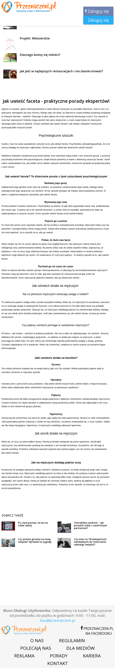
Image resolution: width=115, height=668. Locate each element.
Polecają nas (35, 648)
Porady (59, 656)
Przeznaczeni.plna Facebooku (99, 631)
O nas (37, 640)
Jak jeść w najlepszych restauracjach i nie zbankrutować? (61, 71)
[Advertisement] (56, 506)
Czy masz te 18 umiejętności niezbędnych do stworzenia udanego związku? (90, 542)
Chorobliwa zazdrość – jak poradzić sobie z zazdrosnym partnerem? (90, 525)
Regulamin (72, 640)
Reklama (24, 656)
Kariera (92, 656)
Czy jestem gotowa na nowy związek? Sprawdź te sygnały (35, 540)
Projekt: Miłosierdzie (35, 38)
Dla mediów (80, 648)
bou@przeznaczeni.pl (57, 620)
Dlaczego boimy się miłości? (40, 55)
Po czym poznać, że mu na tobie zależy (33, 524)
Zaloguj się (98, 11)
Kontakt (57, 663)
